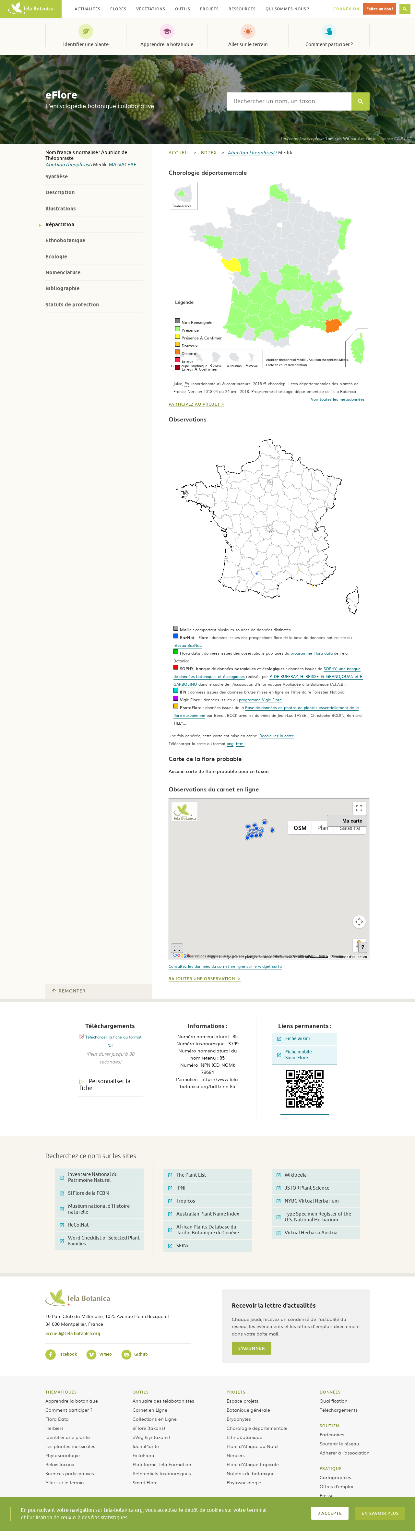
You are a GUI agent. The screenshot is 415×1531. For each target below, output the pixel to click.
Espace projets (242, 1400)
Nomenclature (62, 272)
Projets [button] (209, 8)
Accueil (179, 153)
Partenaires (332, 1434)
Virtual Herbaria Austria (307, 1233)
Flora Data (57, 1419)
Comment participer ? (329, 44)
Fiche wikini (293, 1038)
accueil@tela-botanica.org (72, 1333)
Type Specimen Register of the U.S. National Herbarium (314, 1217)
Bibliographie (62, 288)
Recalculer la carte (276, 736)
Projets (236, 1392)
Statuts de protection (72, 305)
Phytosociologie (62, 1455)
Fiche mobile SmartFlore (294, 1055)
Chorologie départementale (257, 1428)
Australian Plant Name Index (203, 1214)
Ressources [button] (242, 8)
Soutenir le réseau (339, 1443)
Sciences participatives (69, 1473)
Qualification (334, 1400)
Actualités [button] (87, 8)
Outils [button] (182, 8)
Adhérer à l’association (345, 1452)
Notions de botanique (251, 1473)
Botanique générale (248, 1409)
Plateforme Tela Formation (162, 1464)
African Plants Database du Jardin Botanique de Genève (203, 1230)
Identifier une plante (86, 44)
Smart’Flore (145, 1482)
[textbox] (289, 101)
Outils (141, 1392)
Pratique (331, 1468)
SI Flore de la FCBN (84, 1193)
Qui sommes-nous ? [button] (287, 8)
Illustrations (60, 209)
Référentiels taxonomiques (162, 1473)
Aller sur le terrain (248, 44)
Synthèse (56, 176)
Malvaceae (122, 165)
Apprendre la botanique (166, 44)
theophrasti (79, 165)
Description (60, 192)
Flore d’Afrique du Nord (252, 1446)
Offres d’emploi (336, 1486)
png (230, 743)
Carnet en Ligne (150, 1409)
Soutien (329, 1426)
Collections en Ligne (155, 1419)
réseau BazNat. (187, 645)
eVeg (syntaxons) (151, 1437)
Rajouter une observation (202, 978)
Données (330, 1392)
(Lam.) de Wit (314, 138)
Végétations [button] (150, 8)
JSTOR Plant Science (303, 1188)
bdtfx (209, 153)
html (240, 743)
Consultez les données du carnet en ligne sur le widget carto (225, 966)
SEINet (179, 1246)
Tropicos (181, 1201)
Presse (327, 1495)
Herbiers (54, 1428)
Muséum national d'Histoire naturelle (95, 1209)
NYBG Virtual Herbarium (308, 1201)
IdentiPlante (146, 1446)
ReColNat (74, 1225)
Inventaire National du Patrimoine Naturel (89, 1177)
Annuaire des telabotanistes (163, 1400)
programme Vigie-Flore (260, 700)
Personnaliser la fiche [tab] (104, 1085)
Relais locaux (59, 1464)
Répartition (59, 224)
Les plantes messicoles (70, 1446)
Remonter (69, 991)
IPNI (176, 1188)
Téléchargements (339, 1409)
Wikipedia (292, 1175)
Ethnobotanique (65, 240)
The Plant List (187, 1175)
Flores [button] (118, 8)
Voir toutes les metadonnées (338, 399)
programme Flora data (311, 653)
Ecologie (56, 257)
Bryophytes (239, 1419)
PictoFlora (143, 1455)
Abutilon (55, 165)
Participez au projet (194, 404)
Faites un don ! (379, 8)
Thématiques (61, 1392)
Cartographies (335, 1477)
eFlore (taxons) (149, 1428)
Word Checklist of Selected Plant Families (100, 1241)
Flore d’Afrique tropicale (253, 1464)
